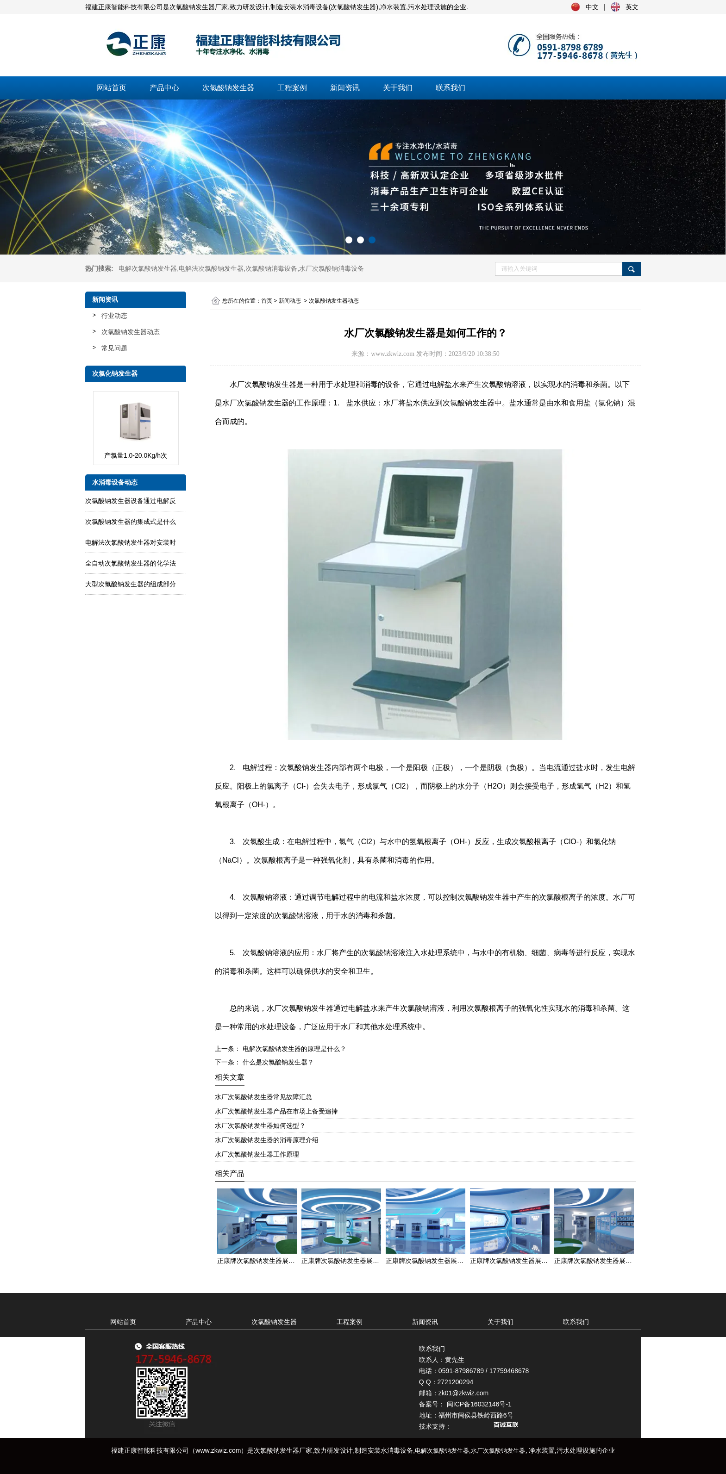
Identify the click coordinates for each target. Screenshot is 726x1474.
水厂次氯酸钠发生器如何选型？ (260, 1125)
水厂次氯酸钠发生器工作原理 (257, 1154)
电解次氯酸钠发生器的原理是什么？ (293, 1048)
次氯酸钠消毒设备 (271, 268)
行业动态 (114, 315)
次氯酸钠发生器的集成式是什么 (130, 521)
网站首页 (111, 88)
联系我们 (450, 88)
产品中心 (164, 88)
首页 (266, 301)
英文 (632, 7)
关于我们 (398, 88)
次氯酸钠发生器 (228, 88)
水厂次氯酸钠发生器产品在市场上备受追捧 (276, 1111)
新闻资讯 (345, 88)
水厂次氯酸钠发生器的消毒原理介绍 (267, 1140)
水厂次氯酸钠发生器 (263, 384)
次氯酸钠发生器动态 (130, 332)
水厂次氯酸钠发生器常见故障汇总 (263, 1097)
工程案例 (292, 88)
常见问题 (114, 348)
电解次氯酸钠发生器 (148, 268)
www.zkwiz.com (392, 353)
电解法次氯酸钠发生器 (211, 268)
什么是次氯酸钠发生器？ (277, 1062)
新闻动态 (290, 301)
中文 (592, 7)
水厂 (331, 268)
